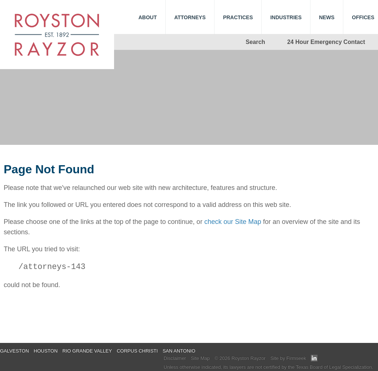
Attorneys (190, 17)
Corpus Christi (137, 351)
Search (255, 42)
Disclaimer (175, 358)
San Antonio (178, 351)
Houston (46, 351)
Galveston (14, 351)
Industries (286, 17)
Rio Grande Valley (87, 351)
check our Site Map (232, 221)
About (147, 17)
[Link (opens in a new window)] (314, 360)
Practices (238, 17)
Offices (363, 17)
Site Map (200, 358)
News (326, 17)
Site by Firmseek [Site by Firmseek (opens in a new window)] (288, 358)
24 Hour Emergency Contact (326, 42)
